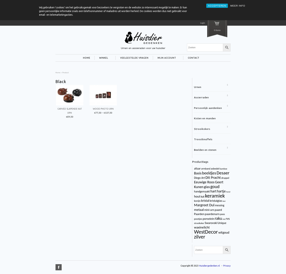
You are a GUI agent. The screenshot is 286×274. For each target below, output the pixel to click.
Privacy (227, 266)
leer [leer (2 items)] (224, 201)
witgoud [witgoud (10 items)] (223, 232)
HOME (86, 58)
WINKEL (102, 58)
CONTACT (193, 58)
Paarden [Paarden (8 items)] (199, 214)
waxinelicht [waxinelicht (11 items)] (202, 227)
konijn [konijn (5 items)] (197, 200)
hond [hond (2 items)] (228, 192)
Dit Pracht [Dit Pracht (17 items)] (213, 177)
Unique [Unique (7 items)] (222, 223)
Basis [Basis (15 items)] (198, 173)
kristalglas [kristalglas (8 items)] (216, 201)
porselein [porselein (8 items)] (208, 219)
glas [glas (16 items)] (207, 186)
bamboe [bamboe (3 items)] (223, 168)
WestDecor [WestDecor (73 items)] (206, 231)
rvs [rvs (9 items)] (228, 219)
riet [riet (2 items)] (224, 219)
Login (202, 23)
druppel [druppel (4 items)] (225, 178)
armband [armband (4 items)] (205, 168)
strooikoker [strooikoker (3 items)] (199, 223)
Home (57, 72)
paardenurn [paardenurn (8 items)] (212, 214)
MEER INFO (237, 5)
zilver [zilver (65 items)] (199, 237)
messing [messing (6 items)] (219, 205)
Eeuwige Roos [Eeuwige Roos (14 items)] (204, 182)
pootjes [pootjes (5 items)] (198, 218)
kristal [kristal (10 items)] (205, 201)
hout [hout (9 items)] (197, 196)
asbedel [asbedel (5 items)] (215, 168)
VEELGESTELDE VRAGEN (134, 58)
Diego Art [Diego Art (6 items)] (199, 178)
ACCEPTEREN (217, 5)
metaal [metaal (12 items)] (199, 210)
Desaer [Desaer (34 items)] (223, 173)
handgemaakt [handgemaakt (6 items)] (202, 191)
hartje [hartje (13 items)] (221, 191)
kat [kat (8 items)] (202, 196)
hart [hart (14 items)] (213, 191)
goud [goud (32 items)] (214, 186)
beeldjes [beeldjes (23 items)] (209, 173)
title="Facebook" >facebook (58, 267)
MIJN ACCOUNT (166, 58)
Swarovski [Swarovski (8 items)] (211, 223)
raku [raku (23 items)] (218, 218)
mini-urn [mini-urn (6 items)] (209, 210)
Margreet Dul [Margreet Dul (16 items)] (204, 205)
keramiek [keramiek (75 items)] (215, 195)
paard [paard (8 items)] (218, 210)
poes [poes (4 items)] (222, 214)
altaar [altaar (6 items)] (197, 168)
